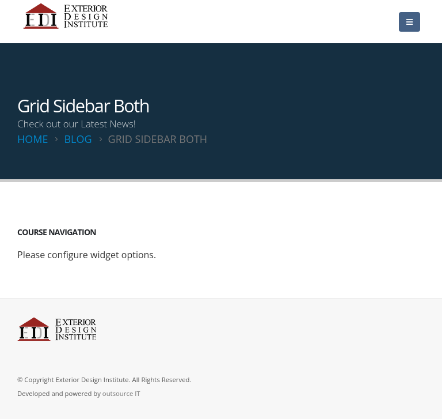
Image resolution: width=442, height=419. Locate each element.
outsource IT (121, 393)
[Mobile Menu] (409, 22)
